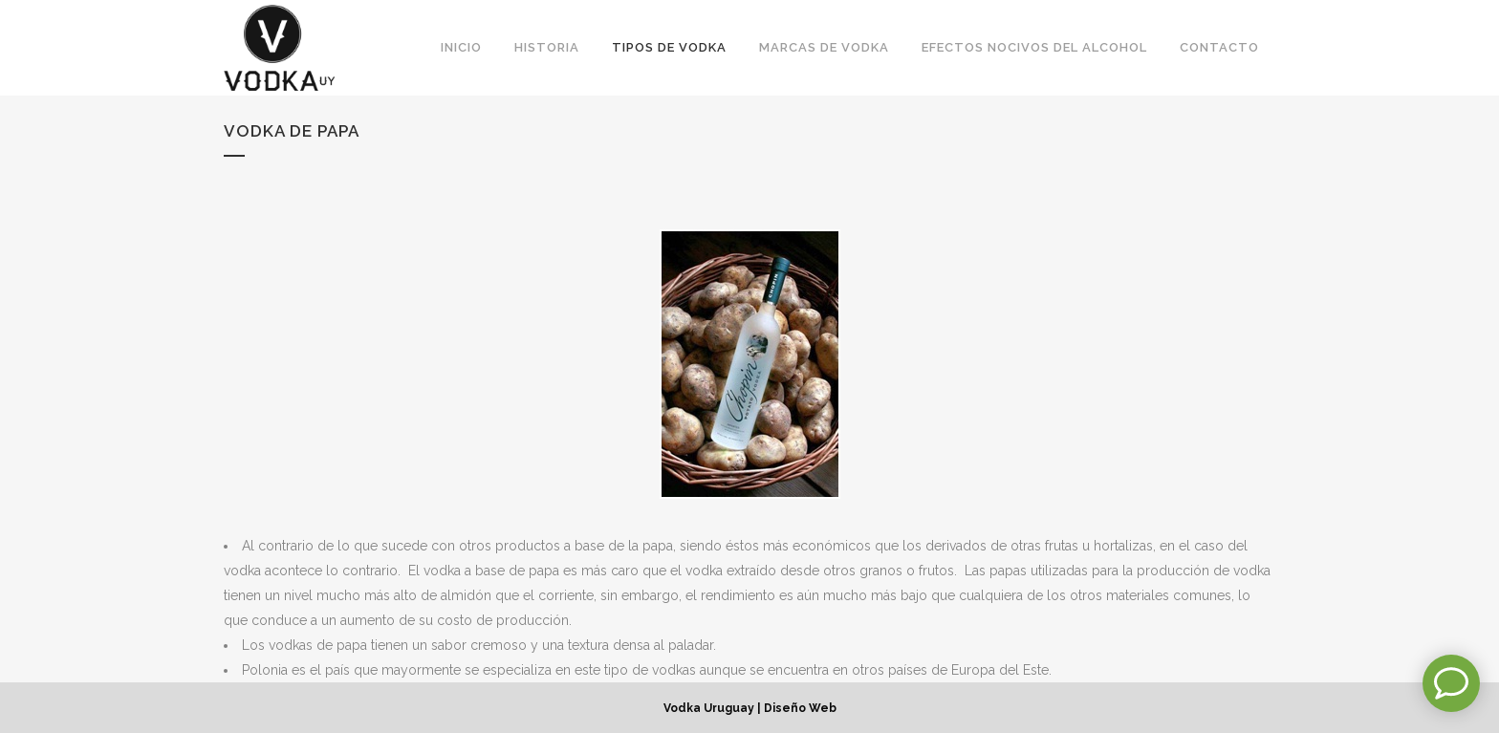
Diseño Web (800, 708)
